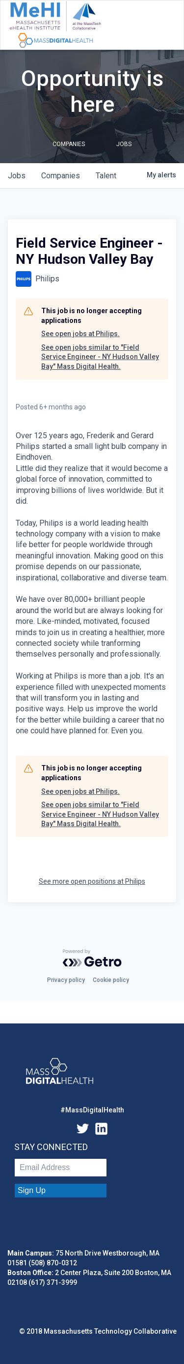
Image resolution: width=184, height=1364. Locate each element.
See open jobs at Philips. (80, 334)
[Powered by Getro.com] (92, 958)
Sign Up (32, 1190)
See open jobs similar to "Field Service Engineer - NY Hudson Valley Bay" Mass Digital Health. (100, 356)
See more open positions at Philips (92, 881)
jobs (17, 175)
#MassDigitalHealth (92, 1110)
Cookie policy (111, 980)
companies (60, 175)
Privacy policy (66, 980)
